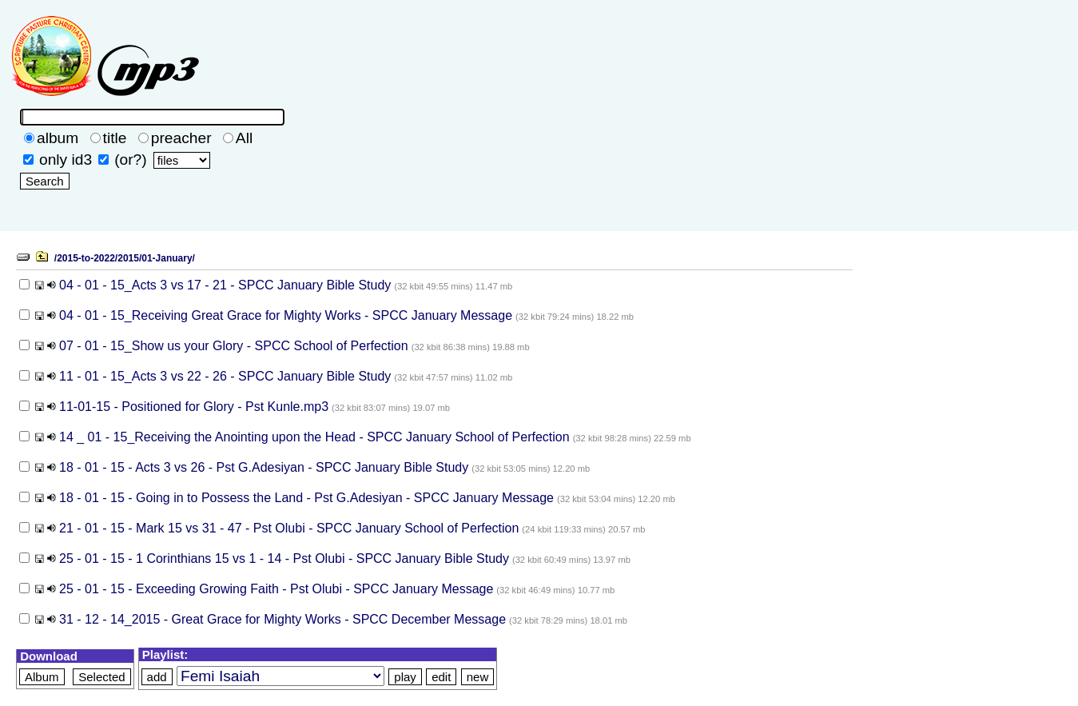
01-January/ (168, 258)
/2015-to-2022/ (85, 258)
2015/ (129, 258)
